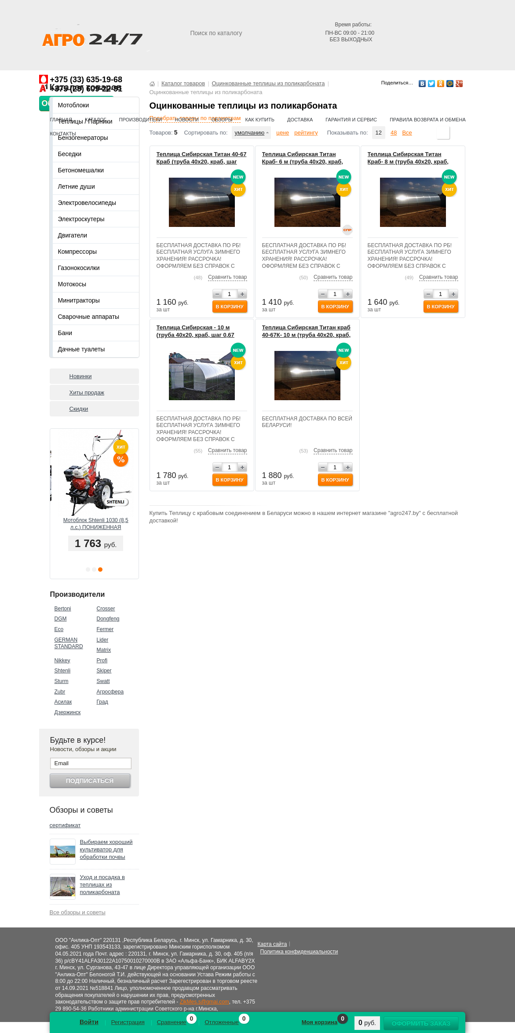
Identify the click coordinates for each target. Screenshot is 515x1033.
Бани (65, 332)
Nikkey (62, 660)
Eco (59, 629)
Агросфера (110, 692)
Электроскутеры (81, 219)
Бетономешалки (81, 170)
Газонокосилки (79, 267)
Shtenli (63, 671)
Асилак (63, 702)
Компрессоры (77, 251)
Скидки (78, 408)
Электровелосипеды (87, 202)
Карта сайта (272, 944)
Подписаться (89, 780)
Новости (186, 119)
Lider (103, 640)
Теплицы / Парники (85, 121)
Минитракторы (79, 300)
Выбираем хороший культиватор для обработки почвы (106, 849)
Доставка (300, 119)
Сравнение (171, 1022)
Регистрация (128, 1022)
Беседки (70, 153)
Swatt (103, 681)
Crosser (106, 609)
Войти (89, 1022)
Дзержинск (68, 712)
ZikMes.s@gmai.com (204, 1002)
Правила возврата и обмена (428, 119)
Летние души (76, 186)
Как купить (259, 119)
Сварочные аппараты (89, 316)
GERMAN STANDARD (69, 643)
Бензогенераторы (83, 137)
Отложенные (221, 1022)
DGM (61, 619)
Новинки (80, 376)
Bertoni (63, 609)
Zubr (60, 692)
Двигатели (73, 235)
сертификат (65, 825)
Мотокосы (72, 284)
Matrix (104, 650)
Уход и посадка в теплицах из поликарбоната (102, 884)
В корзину (229, 306)
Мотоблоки (73, 105)
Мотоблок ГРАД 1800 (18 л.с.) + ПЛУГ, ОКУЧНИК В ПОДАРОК (94, 524)
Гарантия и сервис (351, 119)
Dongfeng (108, 619)
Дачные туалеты (81, 349)
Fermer (105, 629)
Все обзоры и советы (78, 912)
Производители (140, 119)
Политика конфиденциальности (299, 952)
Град (102, 702)
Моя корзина (319, 1022)
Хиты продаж (87, 392)
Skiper (104, 671)
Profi (102, 660)
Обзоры (222, 119)
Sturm (62, 681)
